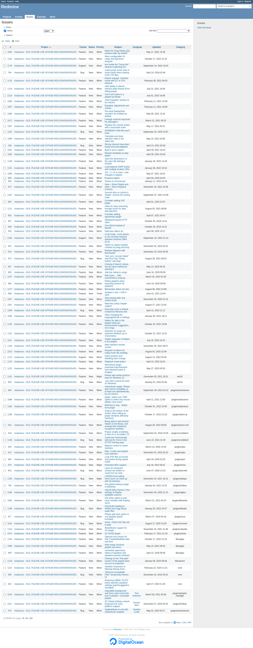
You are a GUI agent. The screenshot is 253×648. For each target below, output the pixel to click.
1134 (9, 346)
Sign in (240, 1)
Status (10, 31)
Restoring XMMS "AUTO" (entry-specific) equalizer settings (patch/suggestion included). (117, 584)
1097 (9, 126)
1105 (9, 478)
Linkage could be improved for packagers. (117, 120)
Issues (30, 17)
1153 (9, 539)
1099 (9, 114)
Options (9, 35)
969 (9, 390)
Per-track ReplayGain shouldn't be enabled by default (116, 113)
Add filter (153, 31)
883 (9, 202)
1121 (9, 208)
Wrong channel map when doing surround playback (117, 145)
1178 (9, 66)
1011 (9, 340)
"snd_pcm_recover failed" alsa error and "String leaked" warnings (117, 258)
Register (248, 1)
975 (9, 610)
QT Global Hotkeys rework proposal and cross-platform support (117, 604)
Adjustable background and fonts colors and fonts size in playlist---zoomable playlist (117, 594)
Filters (8, 27)
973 (9, 258)
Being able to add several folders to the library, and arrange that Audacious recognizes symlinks (116, 425)
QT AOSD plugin (112, 533)
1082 (9, 500)
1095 (9, 173)
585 (9, 574)
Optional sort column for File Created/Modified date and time (117, 539)
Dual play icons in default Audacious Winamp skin (116, 310)
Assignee (137, 47)
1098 (9, 546)
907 (9, 221)
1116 (9, 80)
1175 (9, 357)
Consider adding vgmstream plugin (113, 215)
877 (9, 516)
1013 (9, 351)
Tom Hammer (137, 594)
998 (9, 293)
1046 (9, 492)
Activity (18, 17)
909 (9, 553)
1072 (9, 533)
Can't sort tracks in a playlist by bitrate (114, 95)
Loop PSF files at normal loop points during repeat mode (116, 459)
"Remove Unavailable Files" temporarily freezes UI (116, 574)
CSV (184, 622)
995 (9, 272)
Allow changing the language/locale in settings (117, 316)
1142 (9, 529)
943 (9, 425)
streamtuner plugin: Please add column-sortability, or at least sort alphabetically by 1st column (117, 390)
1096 (9, 138)
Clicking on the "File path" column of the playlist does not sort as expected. (117, 561)
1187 (9, 195)
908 (9, 227)
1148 (9, 161)
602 (9, 584)
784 (9, 72)
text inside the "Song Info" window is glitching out (117, 65)
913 (9, 452)
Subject (118, 47)
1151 (9, 168)
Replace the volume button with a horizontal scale (117, 126)
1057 (9, 305)
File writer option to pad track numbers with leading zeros (117, 500)
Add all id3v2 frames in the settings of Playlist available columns (117, 492)
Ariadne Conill (136, 610)
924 (9, 246)
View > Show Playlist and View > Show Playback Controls (116, 187)
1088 (9, 399)
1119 (9, 89)
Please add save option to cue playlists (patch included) (117, 516)
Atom (178, 622)
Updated (156, 47)
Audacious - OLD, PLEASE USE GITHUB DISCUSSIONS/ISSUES (45, 52)
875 (9, 465)
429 (9, 433)
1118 (9, 561)
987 (9, 266)
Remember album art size (117, 289)
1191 (9, 59)
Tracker (83, 47)
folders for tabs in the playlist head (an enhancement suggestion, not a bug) (117, 324)
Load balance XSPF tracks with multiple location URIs (117, 168)
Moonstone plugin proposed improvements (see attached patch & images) (116, 368)
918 (9, 252)
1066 (9, 101)
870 (9, 187)
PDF (190, 622)
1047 (9, 299)
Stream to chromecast (115, 181)
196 (9, 145)
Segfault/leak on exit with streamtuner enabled (116, 610)
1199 (9, 508)
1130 (9, 324)
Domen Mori (136, 603)
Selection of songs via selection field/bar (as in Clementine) (116, 333)
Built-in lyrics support (114, 150)
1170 (9, 361)
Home (3, 1)
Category (180, 47)
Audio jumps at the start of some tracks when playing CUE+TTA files (117, 72)
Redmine (117, 629)
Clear (17, 41)
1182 (9, 238)
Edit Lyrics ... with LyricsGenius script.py (115, 276)
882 (9, 215)
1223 (9, 132)
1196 (9, 414)
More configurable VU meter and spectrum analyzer (115, 59)
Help (17, 1)
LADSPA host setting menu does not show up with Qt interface (116, 478)
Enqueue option (112, 178)
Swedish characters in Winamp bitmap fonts (115, 567)
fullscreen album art (114, 231)
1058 (9, 316)
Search (188, 6)
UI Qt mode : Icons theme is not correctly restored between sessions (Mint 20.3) (117, 238)
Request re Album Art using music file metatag (116, 351)
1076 (9, 594)
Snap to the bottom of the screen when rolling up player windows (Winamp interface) (116, 414)
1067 (9, 107)
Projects (10, 1)
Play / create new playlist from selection (116, 452)
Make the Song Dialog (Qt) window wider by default (117, 52)
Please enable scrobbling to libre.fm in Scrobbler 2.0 (117, 433)
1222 (9, 568)
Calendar (41, 17)
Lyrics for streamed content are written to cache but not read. (114, 470)
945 (9, 447)
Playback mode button (115, 361)
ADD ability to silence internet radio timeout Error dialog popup (117, 88)
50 (26, 618)
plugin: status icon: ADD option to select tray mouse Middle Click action (117, 399)
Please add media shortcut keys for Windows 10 (117, 376)
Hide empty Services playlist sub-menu (114, 546)
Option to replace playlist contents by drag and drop (117, 246)
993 (9, 470)
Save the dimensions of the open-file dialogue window (116, 161)
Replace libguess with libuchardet (115, 251)
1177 (9, 289)
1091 (9, 150)
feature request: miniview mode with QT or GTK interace (116, 80)
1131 (9, 333)
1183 (9, 406)
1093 (9, 52)
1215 (9, 368)
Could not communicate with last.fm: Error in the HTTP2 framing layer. (116, 440)
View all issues (204, 27)
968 (9, 459)
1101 (9, 376)
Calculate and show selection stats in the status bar (114, 138)
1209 (9, 310)
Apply (7, 41)
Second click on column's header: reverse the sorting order (117, 195)
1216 (9, 95)
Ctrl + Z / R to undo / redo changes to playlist (117, 173)
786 (9, 485)
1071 (9, 120)
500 (9, 231)
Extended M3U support (115, 465)
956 (9, 181)
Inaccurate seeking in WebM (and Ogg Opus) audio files (115, 508)
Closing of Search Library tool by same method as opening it (116, 266)
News (52, 17)
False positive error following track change (115, 357)
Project (44, 47)
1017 (9, 604)
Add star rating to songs (116, 272)
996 (9, 283)
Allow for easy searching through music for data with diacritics (116, 208)
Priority (100, 47)
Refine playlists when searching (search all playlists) (115, 283)
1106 (9, 440)
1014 (9, 523)
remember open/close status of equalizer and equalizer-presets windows (117, 553)
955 (9, 178)
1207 (9, 276)
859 (9, 382)
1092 (9, 154)
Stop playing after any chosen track (115, 299)
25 (23, 618)
